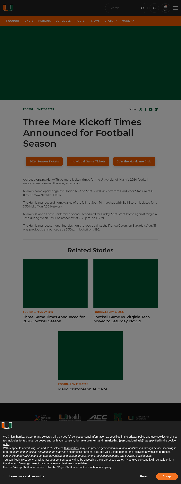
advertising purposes (157, 451)
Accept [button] (167, 476)
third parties (71, 448)
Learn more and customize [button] (26, 476)
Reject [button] (144, 476)
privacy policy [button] (137, 436)
